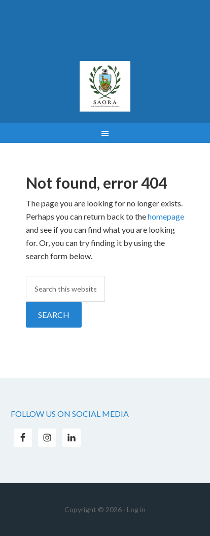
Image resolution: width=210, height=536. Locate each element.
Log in (136, 509)
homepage (166, 216)
